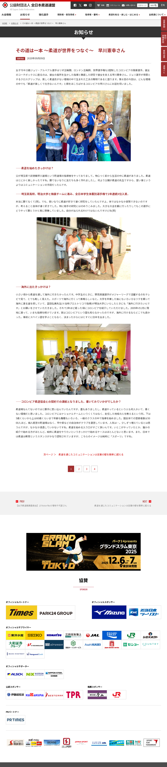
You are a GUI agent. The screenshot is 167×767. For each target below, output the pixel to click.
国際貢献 (20, 58)
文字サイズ (142, 5)
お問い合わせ (131, 5)
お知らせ (25, 14)
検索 (152, 5)
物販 (102, 5)
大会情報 (6, 14)
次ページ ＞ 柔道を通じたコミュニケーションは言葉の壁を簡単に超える (83, 454)
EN (163, 5)
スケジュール (115, 5)
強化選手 (43, 14)
